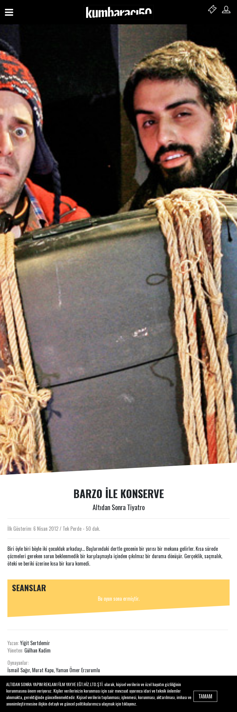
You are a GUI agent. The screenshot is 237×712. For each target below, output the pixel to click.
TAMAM (205, 696)
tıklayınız (129, 703)
